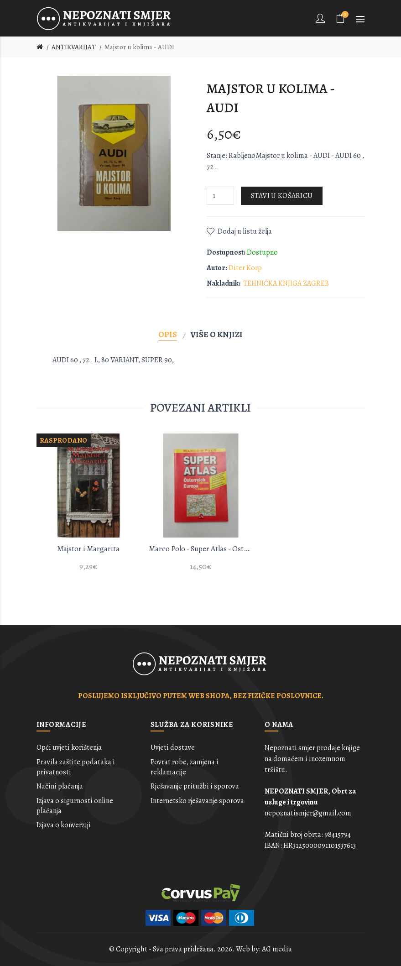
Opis (167, 334)
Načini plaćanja (59, 786)
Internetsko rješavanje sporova (197, 801)
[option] (88, 507)
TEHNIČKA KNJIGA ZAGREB (286, 283)
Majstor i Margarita (88, 548)
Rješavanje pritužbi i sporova (195, 786)
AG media (277, 949)
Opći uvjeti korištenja (69, 747)
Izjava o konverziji (63, 825)
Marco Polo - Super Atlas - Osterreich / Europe (201, 548)
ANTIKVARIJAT (74, 47)
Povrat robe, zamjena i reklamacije (185, 767)
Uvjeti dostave (173, 747)
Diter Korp (245, 268)
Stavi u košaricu (282, 196)
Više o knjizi (217, 334)
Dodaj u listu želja (245, 231)
